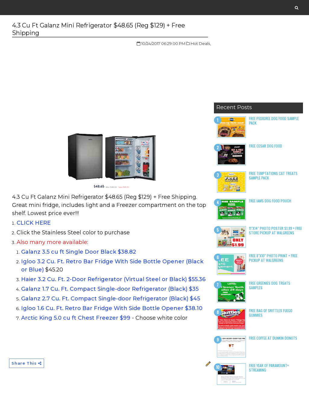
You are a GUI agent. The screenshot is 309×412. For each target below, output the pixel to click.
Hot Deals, (201, 43)
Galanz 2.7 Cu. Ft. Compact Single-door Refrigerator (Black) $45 (110, 298)
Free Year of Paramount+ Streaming (269, 367)
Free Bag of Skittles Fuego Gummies (270, 312)
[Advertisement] (258, 62)
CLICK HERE (34, 223)
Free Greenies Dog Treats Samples (269, 285)
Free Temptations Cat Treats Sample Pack (273, 175)
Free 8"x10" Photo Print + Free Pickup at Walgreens (273, 257)
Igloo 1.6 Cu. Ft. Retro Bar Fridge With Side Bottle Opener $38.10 (111, 308)
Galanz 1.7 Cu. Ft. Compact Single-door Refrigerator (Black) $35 (110, 289)
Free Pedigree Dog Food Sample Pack (274, 120)
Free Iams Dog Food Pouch (270, 200)
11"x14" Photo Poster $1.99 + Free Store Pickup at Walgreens (275, 230)
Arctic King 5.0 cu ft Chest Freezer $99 (75, 318)
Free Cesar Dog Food (265, 145)
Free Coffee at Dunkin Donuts (273, 338)
